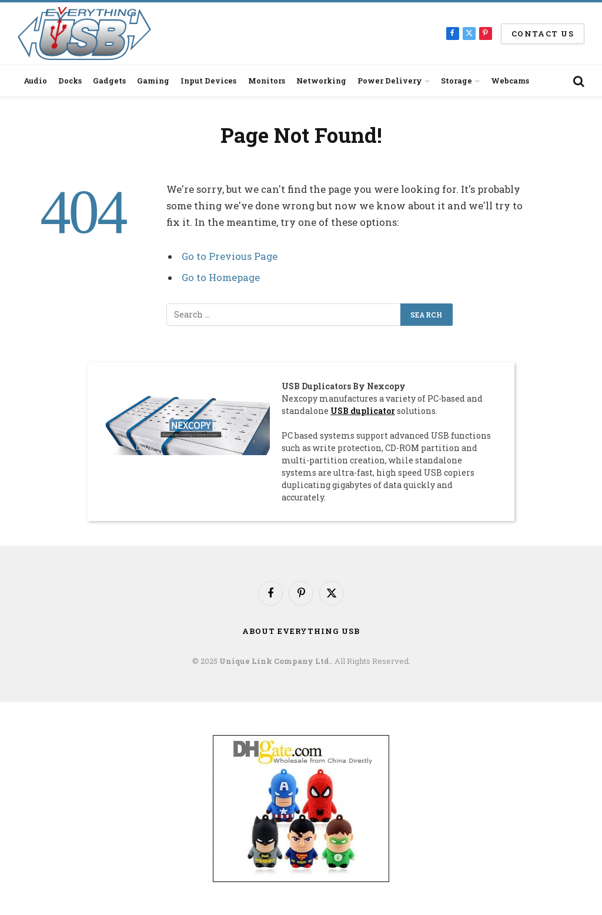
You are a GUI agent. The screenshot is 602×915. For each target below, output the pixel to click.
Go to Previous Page (229, 256)
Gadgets (109, 80)
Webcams (510, 80)
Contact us (542, 33)
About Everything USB (300, 631)
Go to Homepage (221, 277)
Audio (35, 80)
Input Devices (208, 80)
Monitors (266, 80)
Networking (321, 80)
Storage (456, 80)
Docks (70, 80)
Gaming (153, 80)
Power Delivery (389, 80)
